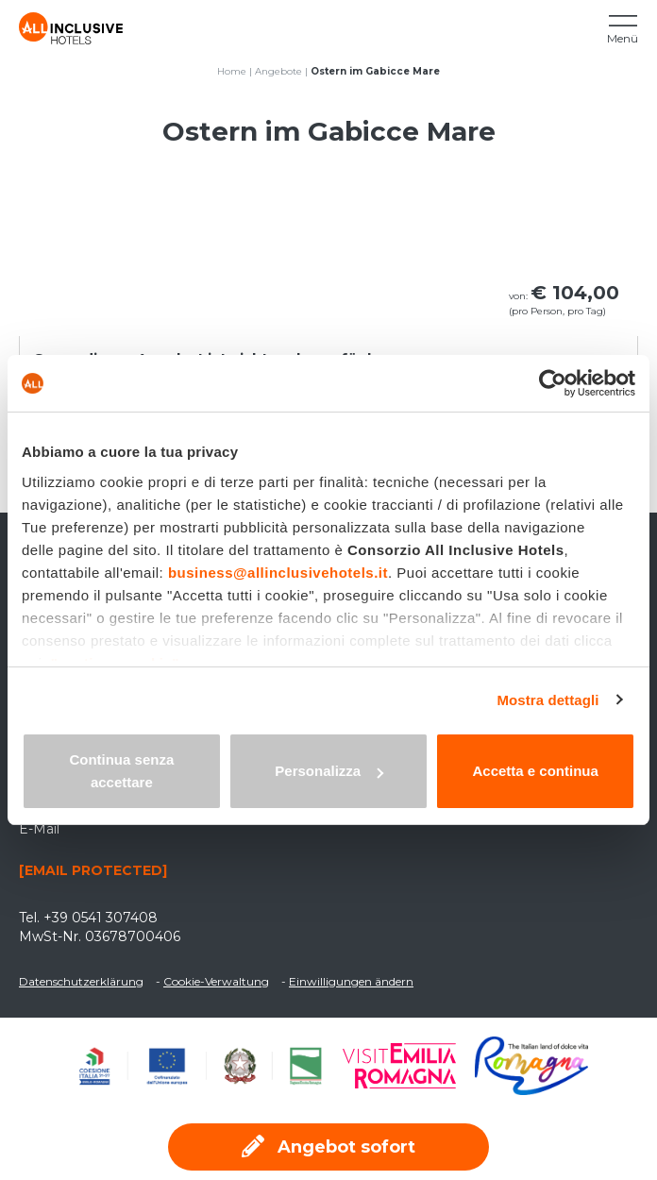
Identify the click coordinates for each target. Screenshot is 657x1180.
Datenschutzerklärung (81, 981)
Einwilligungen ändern (351, 981)
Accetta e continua (535, 771)
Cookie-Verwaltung (216, 981)
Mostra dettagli (547, 700)
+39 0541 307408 (100, 917)
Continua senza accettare (121, 770)
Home (231, 71)
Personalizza (329, 771)
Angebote (278, 71)
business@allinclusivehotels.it (278, 573)
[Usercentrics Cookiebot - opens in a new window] (552, 383)
